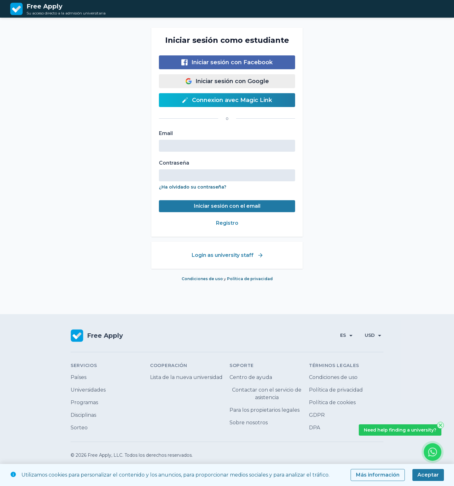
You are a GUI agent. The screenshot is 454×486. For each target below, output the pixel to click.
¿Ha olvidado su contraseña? (192, 187)
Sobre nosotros (249, 423)
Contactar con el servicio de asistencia (266, 393)
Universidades (88, 390)
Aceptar (428, 475)
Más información (377, 475)
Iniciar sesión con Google (227, 81)
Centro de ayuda (251, 377)
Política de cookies (332, 402)
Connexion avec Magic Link (227, 100)
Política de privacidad (250, 278)
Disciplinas (83, 415)
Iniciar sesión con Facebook (227, 62)
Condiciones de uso (203, 278)
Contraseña (174, 163)
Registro (227, 223)
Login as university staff (228, 255)
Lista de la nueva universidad (186, 377)
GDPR (317, 415)
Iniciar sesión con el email (227, 206)
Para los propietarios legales (265, 410)
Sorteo (79, 428)
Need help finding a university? (400, 430)
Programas (84, 402)
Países (78, 377)
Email (166, 133)
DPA (314, 428)
